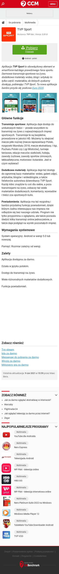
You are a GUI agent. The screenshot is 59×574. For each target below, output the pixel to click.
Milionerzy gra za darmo (15, 364)
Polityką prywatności (44, 551)
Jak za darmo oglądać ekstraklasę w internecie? (27, 400)
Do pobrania (15, 22)
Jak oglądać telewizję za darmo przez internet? (27, 413)
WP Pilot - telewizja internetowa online (32, 491)
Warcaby (8, 404)
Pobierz (29, 49)
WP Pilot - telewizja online (26, 469)
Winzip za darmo (11, 361)
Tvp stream (8, 349)
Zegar (7, 418)
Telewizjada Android (24, 458)
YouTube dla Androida (25, 436)
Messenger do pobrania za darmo (20, 357)
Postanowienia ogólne (23, 551)
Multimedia (30, 22)
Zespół (7, 551)
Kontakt (15, 556)
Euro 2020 (37, 87)
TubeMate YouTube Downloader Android (33, 525)
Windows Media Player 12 (26, 514)
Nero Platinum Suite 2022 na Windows (32, 503)
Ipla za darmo (9, 353)
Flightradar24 (11, 409)
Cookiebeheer (40, 556)
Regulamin (26, 556)
